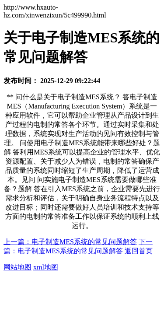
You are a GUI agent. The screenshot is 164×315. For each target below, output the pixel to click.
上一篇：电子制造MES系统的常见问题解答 (70, 241)
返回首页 (139, 251)
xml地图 (45, 267)
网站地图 (17, 267)
